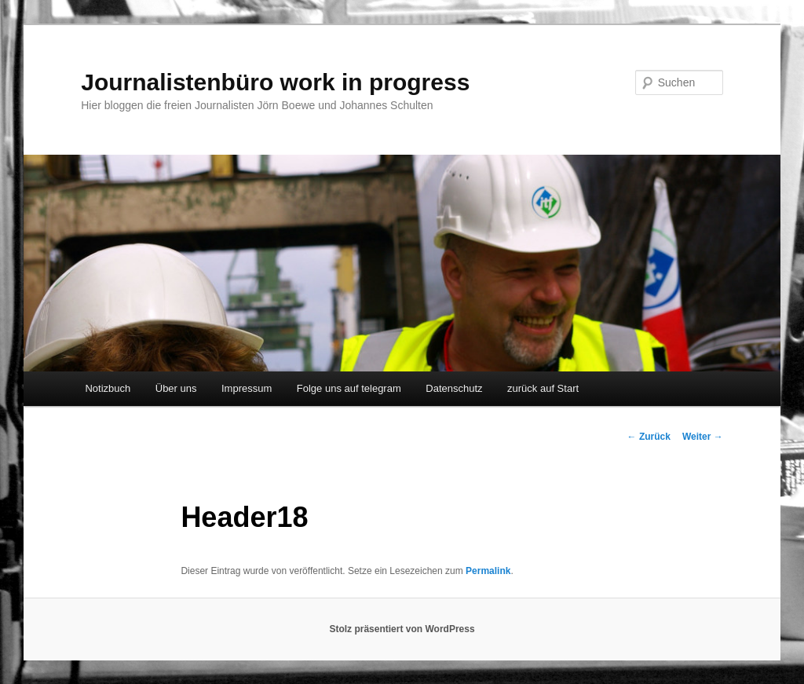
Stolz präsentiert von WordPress (401, 629)
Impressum (246, 388)
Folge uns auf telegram (349, 388)
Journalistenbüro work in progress (275, 82)
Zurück (649, 436)
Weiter (702, 436)
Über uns (176, 388)
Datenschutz (454, 388)
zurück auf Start (543, 388)
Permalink (488, 570)
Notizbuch (107, 388)
